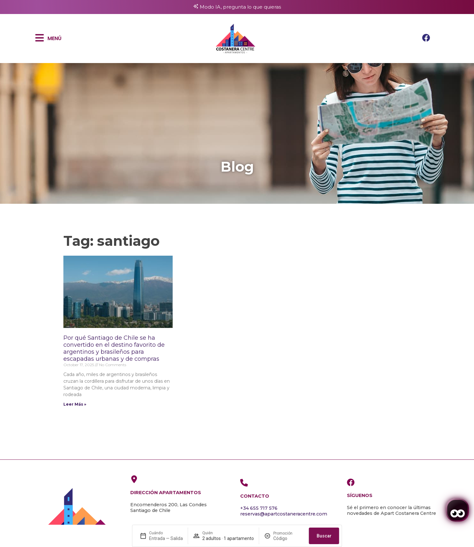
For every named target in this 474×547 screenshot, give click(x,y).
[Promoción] (288, 538)
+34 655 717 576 (258, 508)
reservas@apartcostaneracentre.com (283, 514)
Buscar (324, 536)
